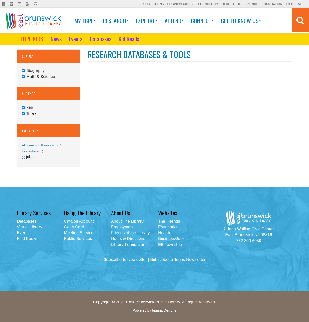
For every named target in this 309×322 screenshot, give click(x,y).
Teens (158, 4)
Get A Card (74, 227)
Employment (122, 227)
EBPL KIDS (32, 38)
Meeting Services (79, 233)
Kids (146, 4)
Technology (207, 4)
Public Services (78, 238)
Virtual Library (29, 227)
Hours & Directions (128, 238)
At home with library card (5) (41, 145)
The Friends (247, 4)
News (56, 38)
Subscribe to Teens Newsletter (177, 259)
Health (228, 4)
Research (115, 20)
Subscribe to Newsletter (125, 259)
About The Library (127, 221)
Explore (146, 20)
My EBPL (85, 20)
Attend (174, 20)
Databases (100, 38)
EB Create (295, 4)
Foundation (272, 4)
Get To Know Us (241, 20)
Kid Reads (129, 38)
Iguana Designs (164, 310)
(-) (24, 157)
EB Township (170, 244)
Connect (202, 20)
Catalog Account (79, 221)
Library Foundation (128, 244)
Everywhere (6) (32, 151)
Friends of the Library (130, 233)
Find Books (27, 238)
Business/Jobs (179, 4)
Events (75, 38)
